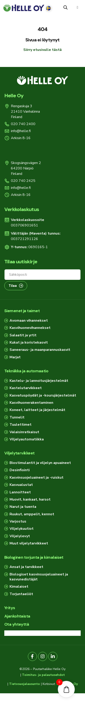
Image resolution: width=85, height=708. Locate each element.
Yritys (9, 608)
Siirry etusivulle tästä (42, 49)
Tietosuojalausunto (24, 684)
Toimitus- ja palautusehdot (43, 675)
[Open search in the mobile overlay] (65, 7)
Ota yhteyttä (16, 624)
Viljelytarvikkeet (19, 453)
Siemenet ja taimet (22, 311)
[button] (77, 7)
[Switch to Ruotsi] (48, 8)
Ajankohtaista (17, 616)
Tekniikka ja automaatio (26, 371)
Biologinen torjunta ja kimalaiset (33, 557)
